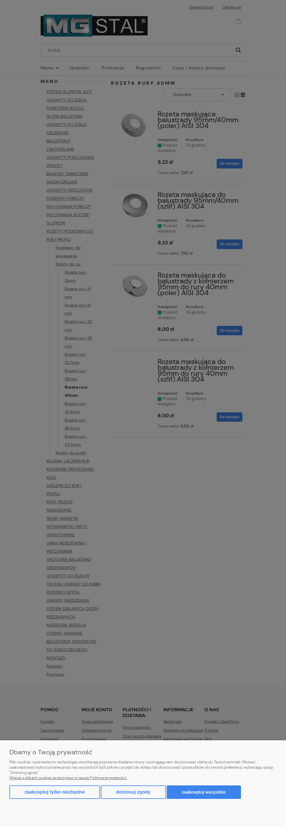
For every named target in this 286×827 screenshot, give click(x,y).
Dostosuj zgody (133, 791)
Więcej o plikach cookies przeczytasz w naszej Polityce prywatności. (68, 777)
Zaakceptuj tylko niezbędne (55, 791)
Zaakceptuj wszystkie (204, 791)
